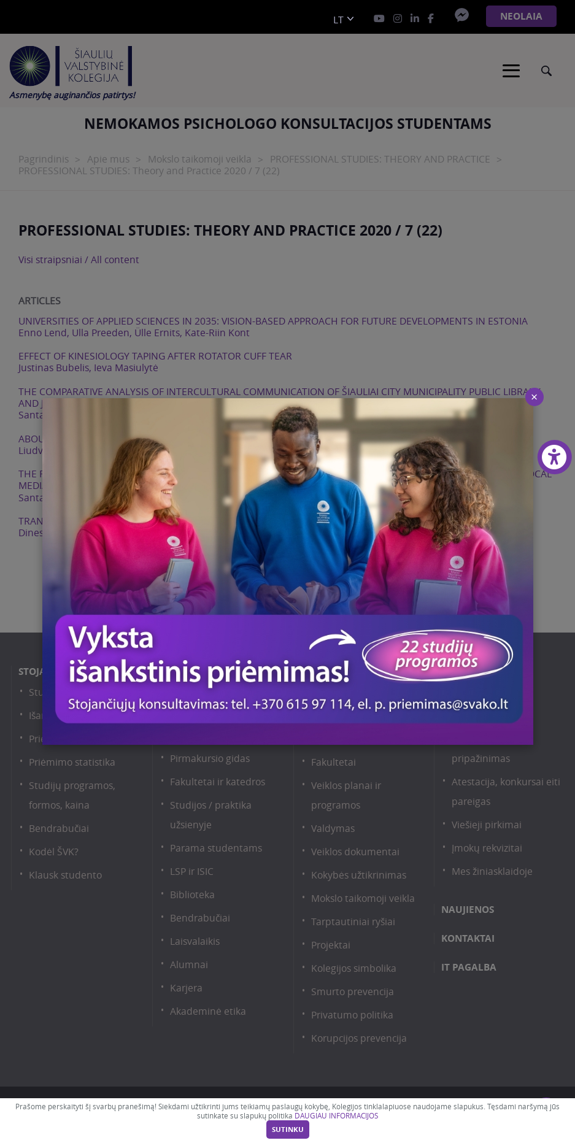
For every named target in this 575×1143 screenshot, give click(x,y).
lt (338, 19)
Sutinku (288, 1129)
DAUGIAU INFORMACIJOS (336, 1115)
